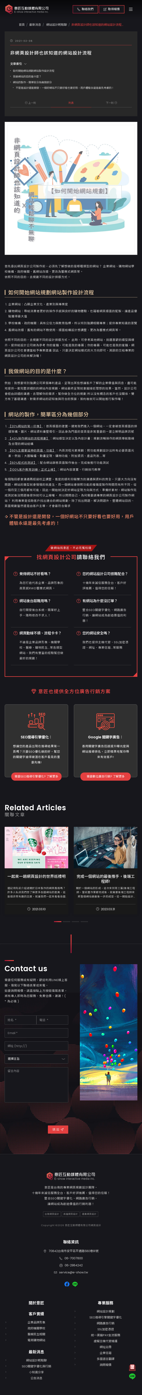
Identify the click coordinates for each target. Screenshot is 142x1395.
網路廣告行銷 (105, 1323)
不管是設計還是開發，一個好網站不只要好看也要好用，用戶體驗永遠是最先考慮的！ (65, 88)
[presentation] (33, 1113)
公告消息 (36, 1378)
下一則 (111, 103)
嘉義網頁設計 (89, 1214)
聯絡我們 (85, 9)
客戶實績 (36, 1314)
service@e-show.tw (71, 1272)
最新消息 (36, 1352)
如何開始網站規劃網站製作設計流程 (33, 71)
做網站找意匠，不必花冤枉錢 (71, 548)
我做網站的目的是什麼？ (27, 76)
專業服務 (105, 1303)
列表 (71, 103)
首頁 (22, 25)
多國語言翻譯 (105, 1359)
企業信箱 (105, 1353)
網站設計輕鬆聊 (56, 25)
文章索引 (18, 64)
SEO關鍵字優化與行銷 (36, 1366)
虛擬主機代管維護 (105, 1341)
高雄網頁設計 (70, 1214)
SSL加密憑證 (105, 1329)
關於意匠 (36, 1303)
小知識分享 (36, 1372)
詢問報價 (105, 1365)
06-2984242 (71, 1265)
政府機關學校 (36, 1328)
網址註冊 (105, 1347)
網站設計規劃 (105, 1311)
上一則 (30, 103)
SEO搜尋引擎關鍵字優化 (105, 1317)
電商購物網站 (36, 1340)
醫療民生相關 (36, 1334)
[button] (57, 921)
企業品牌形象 (36, 1322)
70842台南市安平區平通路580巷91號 (71, 1251)
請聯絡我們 (91, 557)
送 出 (58, 1129)
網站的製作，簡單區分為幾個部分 (32, 82)
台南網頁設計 (52, 1214)
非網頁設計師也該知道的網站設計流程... (97, 25)
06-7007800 (71, 1258)
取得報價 (112, 9)
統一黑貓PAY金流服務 (105, 1335)
